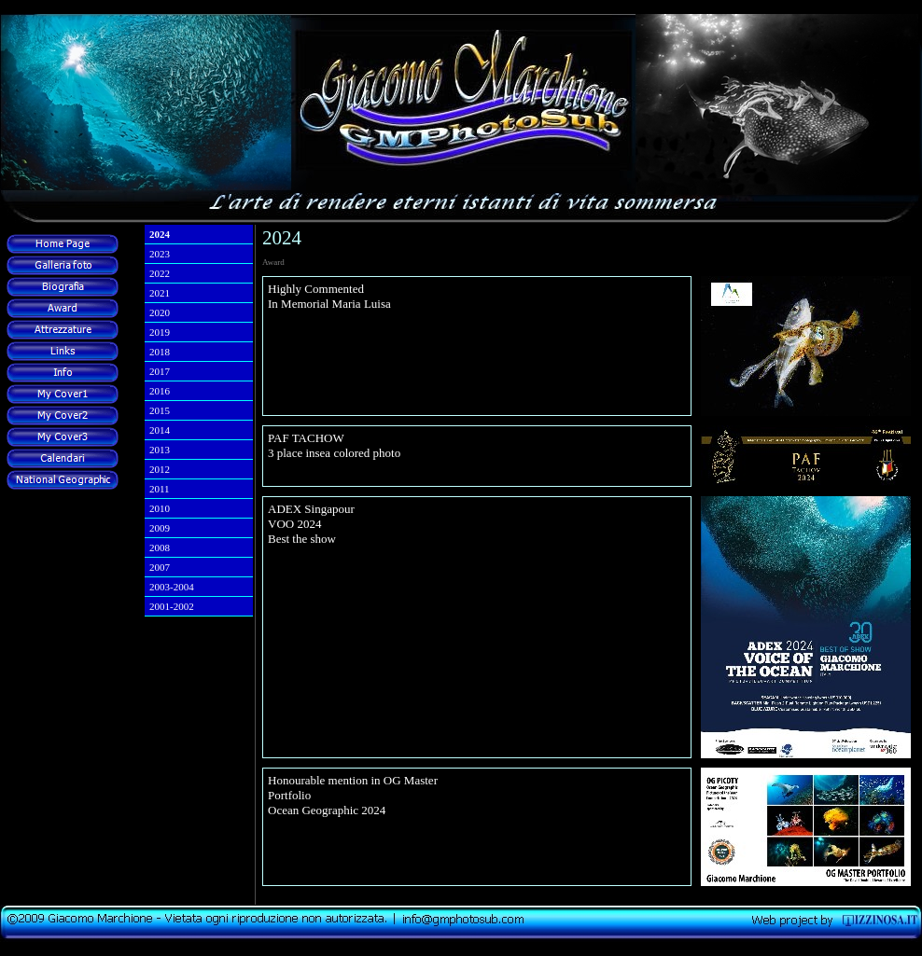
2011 (159, 488)
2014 (159, 430)
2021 (159, 292)
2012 (159, 469)
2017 (159, 371)
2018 (159, 351)
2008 (159, 547)
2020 (159, 312)
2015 (159, 410)
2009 (159, 527)
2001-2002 (171, 606)
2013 (159, 449)
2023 (159, 253)
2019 (159, 332)
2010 (159, 508)
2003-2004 (171, 586)
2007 (159, 567)
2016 (159, 390)
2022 (159, 273)
